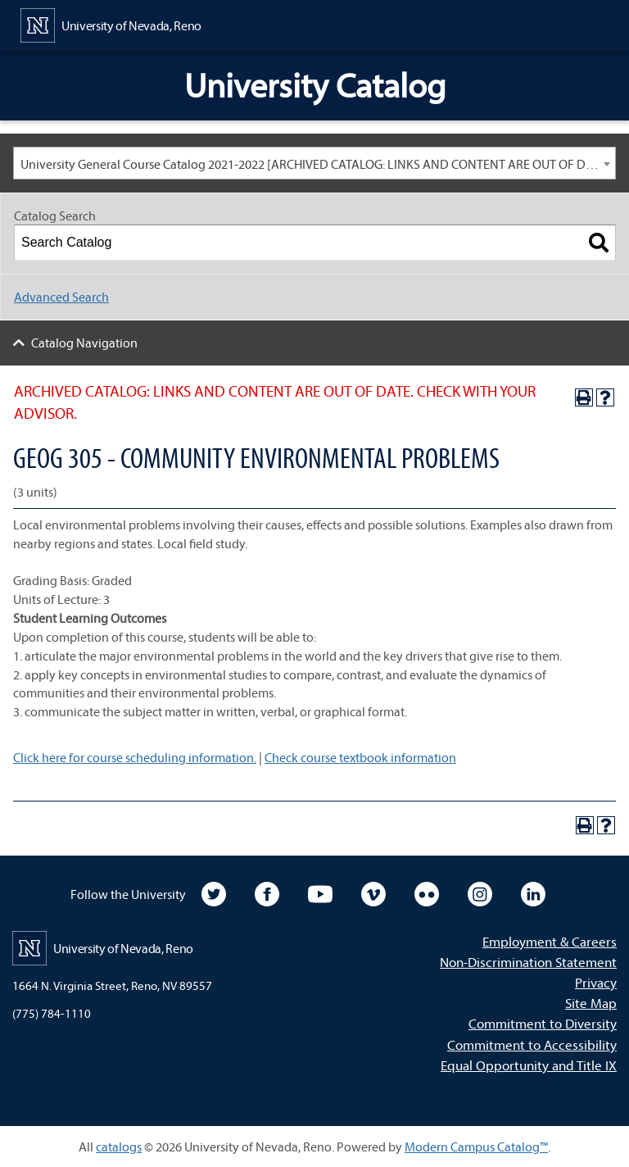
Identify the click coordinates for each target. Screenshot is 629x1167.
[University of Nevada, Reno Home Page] (110, 24)
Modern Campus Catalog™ (476, 1146)
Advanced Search (61, 296)
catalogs (119, 1146)
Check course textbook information (360, 757)
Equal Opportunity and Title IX (529, 1065)
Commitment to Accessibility (532, 1044)
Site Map (591, 1002)
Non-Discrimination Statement (528, 961)
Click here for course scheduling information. (134, 757)
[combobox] (314, 163)
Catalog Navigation (84, 342)
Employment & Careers (549, 941)
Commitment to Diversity (542, 1023)
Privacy (596, 982)
